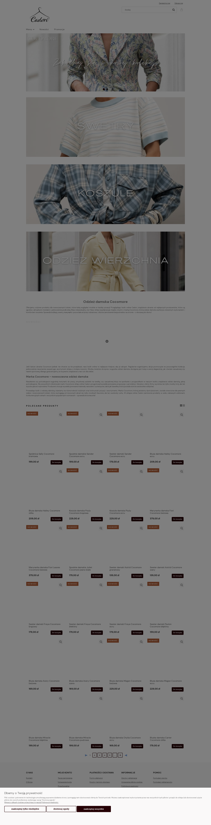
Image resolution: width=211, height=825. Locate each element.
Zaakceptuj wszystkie (94, 809)
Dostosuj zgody (61, 809)
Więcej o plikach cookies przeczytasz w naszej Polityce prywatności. (31, 802)
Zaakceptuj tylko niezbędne (25, 809)
